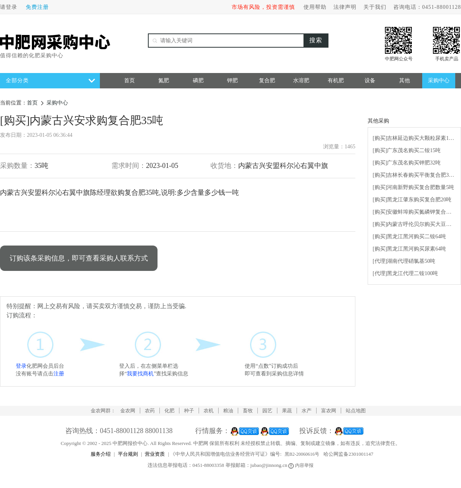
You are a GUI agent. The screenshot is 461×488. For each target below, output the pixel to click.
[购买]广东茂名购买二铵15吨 (407, 150)
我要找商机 (140, 374)
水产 (307, 410)
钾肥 (232, 80)
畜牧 (248, 410)
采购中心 (438, 80)
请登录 (8, 7)
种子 (189, 410)
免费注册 (37, 7)
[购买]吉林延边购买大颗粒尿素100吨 (414, 138)
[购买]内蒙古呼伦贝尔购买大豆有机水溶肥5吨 (414, 224)
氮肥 (163, 80)
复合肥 (267, 80)
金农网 (127, 410)
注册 (58, 374)
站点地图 (356, 410)
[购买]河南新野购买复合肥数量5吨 (413, 187)
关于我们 (374, 7)
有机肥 (336, 80)
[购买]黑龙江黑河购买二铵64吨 (409, 236)
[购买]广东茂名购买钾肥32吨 (407, 163)
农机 (209, 410)
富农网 (328, 410)
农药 (150, 410)
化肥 (169, 410)
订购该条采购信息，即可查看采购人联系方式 (79, 258)
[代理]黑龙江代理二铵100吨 (405, 273)
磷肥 (198, 80)
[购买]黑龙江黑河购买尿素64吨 (409, 249)
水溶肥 (301, 80)
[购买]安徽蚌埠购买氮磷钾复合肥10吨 (414, 212)
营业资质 (155, 454)
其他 (404, 80)
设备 (370, 80)
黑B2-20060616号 (302, 454)
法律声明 (345, 7)
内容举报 (301, 465)
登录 (21, 366)
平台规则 (128, 454)
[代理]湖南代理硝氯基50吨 (404, 261)
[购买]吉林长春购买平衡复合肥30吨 (414, 175)
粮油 (228, 410)
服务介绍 (101, 454)
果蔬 (287, 410)
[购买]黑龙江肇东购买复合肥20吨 (412, 200)
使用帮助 (315, 7)
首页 (129, 80)
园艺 (267, 410)
